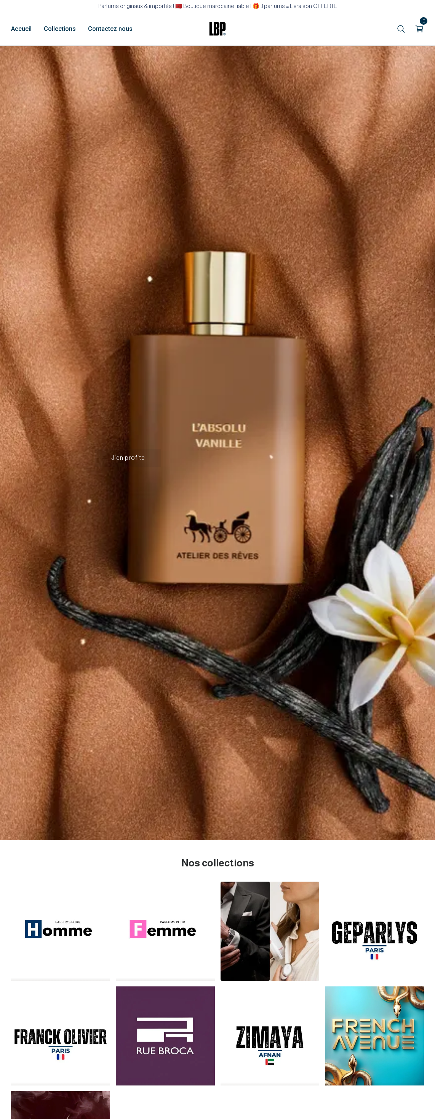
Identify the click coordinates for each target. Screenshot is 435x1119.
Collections (60, 28)
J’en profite (128, 458)
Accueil (21, 28)
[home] (217, 29)
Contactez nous (110, 28)
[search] (401, 29)
